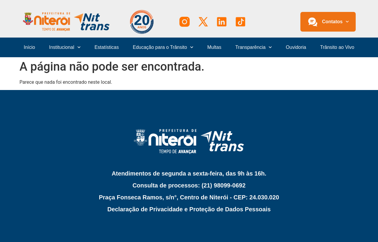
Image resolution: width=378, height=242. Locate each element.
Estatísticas (107, 47)
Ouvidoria (296, 47)
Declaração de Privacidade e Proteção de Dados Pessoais (189, 209)
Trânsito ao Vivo (337, 47)
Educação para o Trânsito (163, 47)
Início (29, 47)
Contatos (335, 21)
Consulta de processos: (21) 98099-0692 (188, 185)
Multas (214, 47)
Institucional (65, 47)
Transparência (253, 47)
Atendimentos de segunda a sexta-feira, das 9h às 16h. (189, 173)
